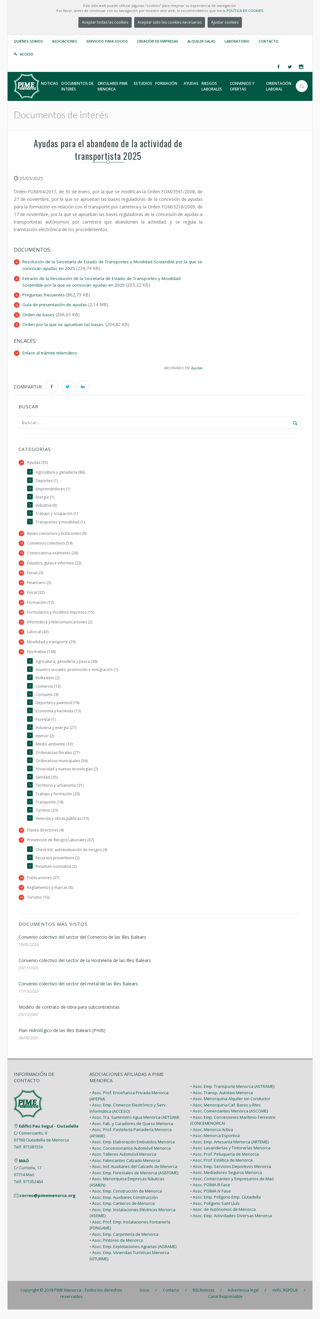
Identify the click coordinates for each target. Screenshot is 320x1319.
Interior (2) (45, 741)
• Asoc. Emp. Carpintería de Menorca (123, 1243)
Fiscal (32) (36, 594)
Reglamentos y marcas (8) (51, 896)
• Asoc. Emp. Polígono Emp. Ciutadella (225, 1206)
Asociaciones (64, 41)
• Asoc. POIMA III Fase (210, 1194)
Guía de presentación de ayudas (55, 304)
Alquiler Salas (201, 41)
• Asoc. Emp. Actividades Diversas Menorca (231, 1225)
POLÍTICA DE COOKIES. (245, 10)
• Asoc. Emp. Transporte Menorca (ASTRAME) (232, 1096)
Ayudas (197, 367)
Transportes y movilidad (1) (61, 522)
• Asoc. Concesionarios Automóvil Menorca (130, 1157)
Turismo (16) (38, 906)
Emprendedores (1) (54, 488)
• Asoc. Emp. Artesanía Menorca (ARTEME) (229, 1151)
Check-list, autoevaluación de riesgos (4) (73, 858)
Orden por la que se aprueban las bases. (63, 324)
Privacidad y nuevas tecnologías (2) (68, 775)
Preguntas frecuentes (44, 294)
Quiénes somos (28, 41)
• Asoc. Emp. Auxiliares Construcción (123, 1206)
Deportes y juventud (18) (59, 707)
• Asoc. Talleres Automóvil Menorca (122, 1163)
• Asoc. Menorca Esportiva (215, 1145)
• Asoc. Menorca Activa (211, 1138)
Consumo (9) (47, 699)
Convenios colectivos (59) (50, 544)
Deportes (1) (47, 480)
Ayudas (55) (38, 461)
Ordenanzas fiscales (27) (59, 758)
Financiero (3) (39, 584)
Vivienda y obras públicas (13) (63, 826)
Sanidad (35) (47, 783)
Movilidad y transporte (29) (52, 645)
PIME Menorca (67, 1299)
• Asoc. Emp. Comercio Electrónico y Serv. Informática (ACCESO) (128, 1117)
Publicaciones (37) (44, 886)
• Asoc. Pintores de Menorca (116, 1249)
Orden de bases (38, 314)
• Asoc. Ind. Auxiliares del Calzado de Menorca (133, 1176)
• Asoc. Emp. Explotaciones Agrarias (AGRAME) (132, 1255)
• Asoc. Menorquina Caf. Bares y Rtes (225, 1114)
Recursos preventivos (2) (59, 866)
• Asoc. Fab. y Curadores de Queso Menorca (131, 1132)
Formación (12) (40, 604)
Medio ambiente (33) (55, 749)
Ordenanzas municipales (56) (63, 766)
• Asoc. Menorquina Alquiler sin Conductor (230, 1108)
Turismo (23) (47, 817)
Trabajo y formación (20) (58, 800)
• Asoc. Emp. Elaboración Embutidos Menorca (132, 1151)
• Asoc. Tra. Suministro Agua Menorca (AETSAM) (134, 1126)
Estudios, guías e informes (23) (55, 564)
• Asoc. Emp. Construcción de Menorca (125, 1200)
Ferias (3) (35, 574)
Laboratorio (237, 41)
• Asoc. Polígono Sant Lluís (215, 1212)
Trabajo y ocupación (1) (57, 514)
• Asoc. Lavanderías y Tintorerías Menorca (230, 1157)
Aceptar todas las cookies (105, 22)
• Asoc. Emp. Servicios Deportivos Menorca (230, 1175)
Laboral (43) (38, 635)
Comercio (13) (48, 690)
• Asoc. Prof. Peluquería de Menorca (224, 1163)
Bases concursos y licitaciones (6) (58, 534)
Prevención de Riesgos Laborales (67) (62, 847)
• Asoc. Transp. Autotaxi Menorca (221, 1102)
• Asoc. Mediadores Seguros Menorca (226, 1182)
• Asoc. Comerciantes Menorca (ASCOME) (229, 1120)
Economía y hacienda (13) (59, 716)
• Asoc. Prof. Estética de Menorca (221, 1169)
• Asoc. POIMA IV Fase (210, 1200)
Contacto (268, 41)
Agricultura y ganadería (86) (61, 472)
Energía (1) (45, 497)
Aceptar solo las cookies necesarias (170, 22)
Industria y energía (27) (57, 733)
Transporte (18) (50, 809)
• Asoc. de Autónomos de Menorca (223, 1219)
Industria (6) (47, 505)
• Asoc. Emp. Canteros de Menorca (122, 1213)
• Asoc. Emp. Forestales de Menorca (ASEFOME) (133, 1182)
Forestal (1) (46, 724)
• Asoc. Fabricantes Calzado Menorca (124, 1169)
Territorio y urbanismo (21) (60, 792)
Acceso (26, 54)
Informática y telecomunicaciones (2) (61, 624)
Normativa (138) (41, 655)
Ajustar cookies (224, 22)
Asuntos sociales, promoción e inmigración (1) (79, 673)
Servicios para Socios (107, 41)
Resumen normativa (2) (57, 875)
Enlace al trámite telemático (50, 352)
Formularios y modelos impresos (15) (61, 614)
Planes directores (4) (46, 837)
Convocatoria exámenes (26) (53, 554)
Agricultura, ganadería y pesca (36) (67, 665)
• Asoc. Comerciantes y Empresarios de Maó (232, 1188)
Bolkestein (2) (48, 682)
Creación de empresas (157, 41)
